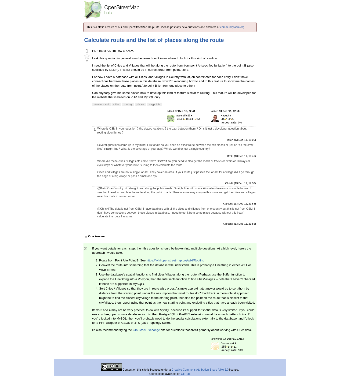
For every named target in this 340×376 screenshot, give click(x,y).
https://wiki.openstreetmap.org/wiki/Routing (175, 260)
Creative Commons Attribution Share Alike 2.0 (200, 369)
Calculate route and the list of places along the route (154, 40)
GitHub (186, 374)
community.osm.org (232, 27)
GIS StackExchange (146, 330)
